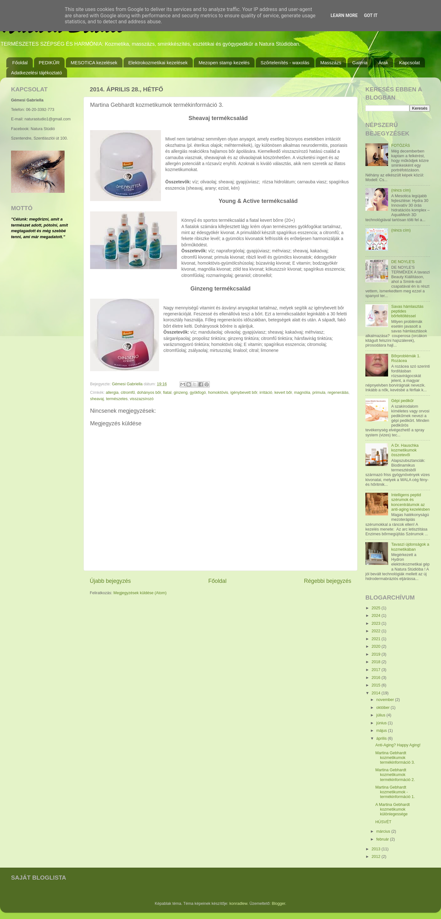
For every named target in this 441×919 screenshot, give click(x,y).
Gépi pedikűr (402, 401)
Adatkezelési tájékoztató (36, 72)
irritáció (266, 392)
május (382, 730)
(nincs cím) (401, 190)
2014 (376, 693)
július (381, 715)
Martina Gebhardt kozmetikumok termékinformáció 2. (395, 775)
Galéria (359, 62)
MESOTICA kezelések (94, 62)
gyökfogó (198, 392)
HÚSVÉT (383, 822)
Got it (370, 15)
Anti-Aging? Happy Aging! (398, 745)
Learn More (344, 15)
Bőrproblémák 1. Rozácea (405, 358)
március (384, 831)
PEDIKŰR (49, 62)
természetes (117, 399)
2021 (376, 639)
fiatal (167, 392)
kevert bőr (283, 392)
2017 (376, 670)
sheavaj (97, 399)
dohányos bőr (149, 392)
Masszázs (330, 62)
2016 (376, 677)
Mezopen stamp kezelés (223, 62)
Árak (383, 62)
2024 (376, 615)
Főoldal (20, 62)
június (382, 723)
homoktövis (218, 392)
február (383, 839)
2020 (376, 646)
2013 (376, 849)
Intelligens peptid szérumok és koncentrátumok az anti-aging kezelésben (410, 502)
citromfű (128, 392)
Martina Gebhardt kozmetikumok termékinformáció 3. (395, 758)
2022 (376, 631)
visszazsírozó (142, 399)
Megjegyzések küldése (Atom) (140, 593)
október (383, 707)
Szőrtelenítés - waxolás (285, 62)
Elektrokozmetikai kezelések (157, 62)
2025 (376, 608)
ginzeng (180, 392)
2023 (376, 623)
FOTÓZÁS (400, 145)
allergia (112, 392)
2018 (376, 662)
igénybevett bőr (243, 392)
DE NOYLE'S (403, 262)
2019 (376, 654)
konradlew (238, 903)
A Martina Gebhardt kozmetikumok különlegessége (392, 809)
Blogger (278, 903)
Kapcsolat (409, 62)
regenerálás (338, 392)
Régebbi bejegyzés (327, 581)
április (382, 738)
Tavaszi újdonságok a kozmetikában (410, 546)
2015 (376, 685)
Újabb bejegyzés (110, 581)
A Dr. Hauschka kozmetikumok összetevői (405, 450)
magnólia (302, 392)
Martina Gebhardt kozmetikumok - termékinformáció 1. (395, 792)
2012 (376, 856)
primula (318, 392)
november (385, 700)
